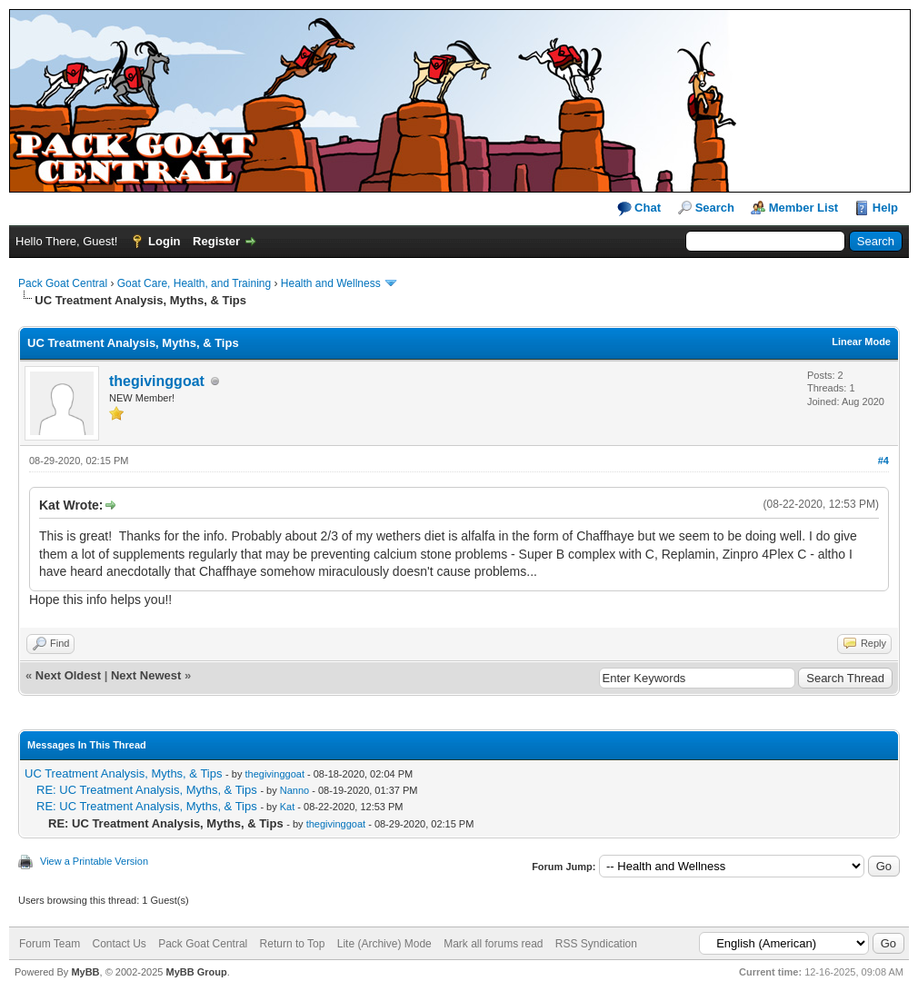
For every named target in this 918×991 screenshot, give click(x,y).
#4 (883, 460)
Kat (287, 806)
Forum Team (49, 943)
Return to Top (292, 943)
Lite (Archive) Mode (384, 943)
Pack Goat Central (62, 283)
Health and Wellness (331, 283)
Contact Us (118, 943)
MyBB (85, 971)
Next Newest (146, 675)
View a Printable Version (94, 861)
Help (885, 207)
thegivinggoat (157, 381)
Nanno (294, 790)
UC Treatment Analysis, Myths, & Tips (123, 773)
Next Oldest (68, 675)
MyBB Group (195, 971)
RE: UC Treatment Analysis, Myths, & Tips (146, 790)
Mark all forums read (493, 943)
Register (216, 241)
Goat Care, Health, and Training (194, 283)
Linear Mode (861, 341)
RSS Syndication (596, 943)
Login (164, 241)
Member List (804, 207)
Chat (639, 208)
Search (714, 207)
